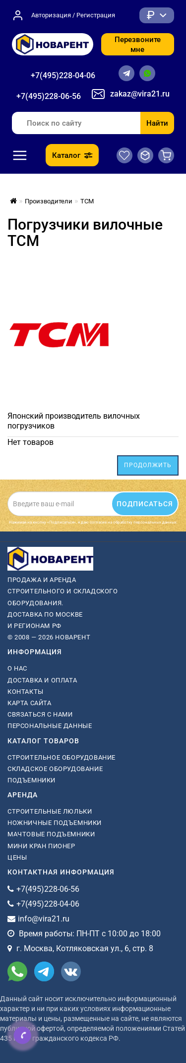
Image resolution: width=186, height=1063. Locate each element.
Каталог (72, 155)
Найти (157, 123)
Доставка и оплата (42, 680)
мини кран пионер (41, 846)
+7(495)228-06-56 (48, 96)
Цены (17, 857)
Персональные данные (49, 725)
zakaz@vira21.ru (140, 93)
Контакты (25, 691)
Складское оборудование (55, 769)
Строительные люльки (49, 811)
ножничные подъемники (54, 822)
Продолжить (148, 465)
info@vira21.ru (43, 918)
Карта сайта (29, 703)
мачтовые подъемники (51, 834)
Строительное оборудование (61, 757)
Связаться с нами (40, 714)
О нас (17, 668)
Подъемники (31, 780)
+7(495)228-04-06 (63, 75)
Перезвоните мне (138, 44)
